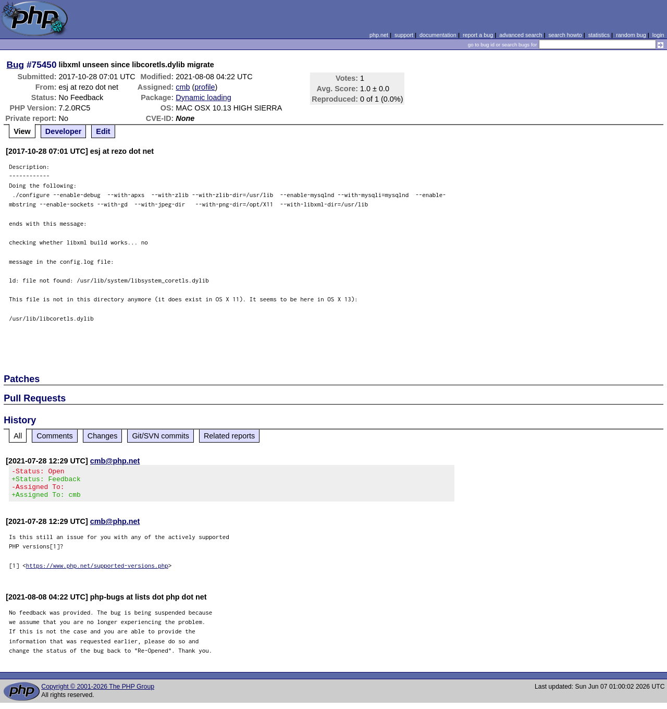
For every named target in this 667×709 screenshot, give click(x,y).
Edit (103, 131)
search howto (565, 35)
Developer (63, 131)
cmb (183, 87)
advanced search (520, 35)
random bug (631, 35)
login (658, 35)
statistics (599, 35)
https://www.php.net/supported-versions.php (97, 571)
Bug (15, 64)
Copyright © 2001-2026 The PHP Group (97, 692)
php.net (378, 35)
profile (204, 87)
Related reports (229, 436)
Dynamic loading (203, 97)
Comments (54, 436)
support (403, 35)
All (18, 436)
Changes (103, 436)
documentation (437, 35)
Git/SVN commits (160, 436)
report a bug (478, 35)
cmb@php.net (115, 461)
